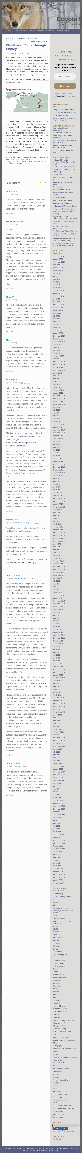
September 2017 (58, 438)
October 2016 (57, 470)
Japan (40, 157)
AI (53, 899)
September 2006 (58, 815)
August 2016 (57, 476)
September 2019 (58, 370)
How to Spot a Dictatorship (62, 203)
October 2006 (57, 812)
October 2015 (57, 504)
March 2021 (57, 327)
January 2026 (57, 259)
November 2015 (58, 501)
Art (53, 905)
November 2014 (58, 535)
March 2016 (57, 490)
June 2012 (56, 618)
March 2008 (57, 763)
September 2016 (58, 473)
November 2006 (58, 809)
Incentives (56, 1003)
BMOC (32, 30)
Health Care (57, 986)
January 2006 (57, 837)
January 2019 (57, 393)
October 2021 (57, 307)
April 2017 (56, 453)
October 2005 (57, 846)
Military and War (58, 1026)
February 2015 (58, 527)
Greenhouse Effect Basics (62, 133)
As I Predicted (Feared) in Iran (64, 112)
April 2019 (56, 384)
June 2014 (56, 550)
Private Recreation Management (64, 1057)
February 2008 (58, 766)
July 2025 (56, 276)
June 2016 (56, 481)
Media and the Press (60, 1023)
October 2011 (57, 641)
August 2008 (57, 749)
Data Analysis (57, 937)
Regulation (56, 1071)
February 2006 (58, 835)
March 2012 (57, 627)
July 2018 (56, 410)
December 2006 (58, 806)
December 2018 (58, 396)
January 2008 (57, 769)
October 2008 (57, 743)
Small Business (58, 1083)
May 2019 (56, 381)
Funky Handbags (59, 197)
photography (57, 1046)
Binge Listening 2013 (39, 42)
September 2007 (58, 780)
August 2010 (57, 681)
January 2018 (57, 427)
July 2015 (56, 513)
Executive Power (58, 960)
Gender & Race (58, 975)
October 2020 (57, 339)
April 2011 (56, 658)
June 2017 (56, 447)
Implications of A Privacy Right (64, 206)
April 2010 (56, 692)
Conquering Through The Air (63, 110)
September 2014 (58, 541)
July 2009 (56, 718)
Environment (57, 952)
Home (8, 30)
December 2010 (58, 669)
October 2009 (57, 709)
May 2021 (56, 322)
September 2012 (58, 609)
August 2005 (57, 852)
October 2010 (57, 675)
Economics (21, 161)
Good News (56, 980)
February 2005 (58, 869)
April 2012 (56, 624)
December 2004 (58, 874)
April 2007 (56, 795)
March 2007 (57, 797)
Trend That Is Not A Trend (62, 1106)
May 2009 (56, 723)
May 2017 (56, 450)
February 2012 (58, 629)
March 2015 (57, 524)
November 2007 (58, 775)
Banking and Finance (60, 908)
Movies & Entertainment (61, 1032)
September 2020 (58, 342)
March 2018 (57, 421)
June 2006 (56, 823)
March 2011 (57, 661)
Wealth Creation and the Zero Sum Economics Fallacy (63, 240)
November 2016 (58, 467)
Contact (10, 32)
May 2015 (56, 518)
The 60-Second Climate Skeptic (64, 231)
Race (54, 1066)
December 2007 (58, 772)
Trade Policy (57, 1097)
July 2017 (56, 444)
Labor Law (56, 1017)
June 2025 (56, 279)
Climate (55, 926)
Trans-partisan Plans (60, 1100)
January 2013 (57, 598)
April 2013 (56, 590)
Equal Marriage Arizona (61, 955)
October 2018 (57, 402)
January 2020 (57, 359)
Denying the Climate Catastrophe (60, 129)
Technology (56, 1091)
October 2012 (57, 607)
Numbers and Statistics (61, 1037)
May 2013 (56, 587)
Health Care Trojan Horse (62, 200)
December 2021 (58, 302)
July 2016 (56, 478)
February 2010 (58, 698)
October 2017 (57, 436)
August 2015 (57, 510)
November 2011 (58, 638)
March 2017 (57, 456)
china (18, 157)
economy (25, 157)
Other (54, 1043)
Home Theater (57, 994)
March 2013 (57, 592)
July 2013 (56, 581)
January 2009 (57, 735)
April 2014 (56, 555)
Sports (54, 1086)
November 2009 (58, 706)
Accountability (57, 894)
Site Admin (56, 1139)
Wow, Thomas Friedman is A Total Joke (22, 38)
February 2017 (58, 459)
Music (54, 1034)
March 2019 (57, 387)
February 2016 (58, 493)
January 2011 (57, 666)
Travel (54, 1103)
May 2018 (56, 416)
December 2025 (58, 262)
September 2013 (58, 575)
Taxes (54, 1089)
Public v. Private (58, 1063)
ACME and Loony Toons (61, 897)
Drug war (56, 940)
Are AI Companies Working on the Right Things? (63, 119)
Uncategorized (58, 1114)
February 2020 (58, 356)
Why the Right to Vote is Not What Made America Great (63, 244)
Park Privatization (46, 30)
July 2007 (56, 786)
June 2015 (56, 515)
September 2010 (58, 678)
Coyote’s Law (57, 187)
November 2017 (58, 433)
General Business (59, 977)
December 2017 (58, 430)
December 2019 (58, 362)
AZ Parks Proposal (65, 30)
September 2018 (58, 404)
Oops (54, 107)
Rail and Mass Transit (60, 1069)
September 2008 (58, 746)
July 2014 (56, 547)
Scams (55, 1074)
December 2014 (58, 533)
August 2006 (57, 817)
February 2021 (58, 330)
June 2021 (56, 319)
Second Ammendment (60, 1080)
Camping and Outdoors (61, 918)
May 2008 (56, 758)
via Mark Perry (40, 79)
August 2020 (57, 345)
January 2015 (57, 530)
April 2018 (56, 419)
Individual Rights (58, 1006)
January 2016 (57, 495)
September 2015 (58, 507)
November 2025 (58, 265)
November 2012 (58, 604)
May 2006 (56, 826)
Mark (17, 383)
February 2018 (58, 424)
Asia (13, 157)
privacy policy (60, 96)
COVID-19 (56, 929)
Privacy (55, 1054)
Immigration (56, 1000)
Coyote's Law (57, 932)
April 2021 (56, 325)
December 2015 (58, 498)
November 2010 (58, 672)
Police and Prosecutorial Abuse (64, 1049)
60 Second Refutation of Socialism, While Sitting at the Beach (63, 162)
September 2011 (58, 644)
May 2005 (56, 860)
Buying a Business (59, 174)
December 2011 (58, 635)
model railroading (59, 1029)
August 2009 (57, 715)
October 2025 (57, 268)
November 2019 (58, 364)
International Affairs (38, 161)
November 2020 (58, 336)
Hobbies (55, 992)
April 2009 (56, 726)
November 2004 (58, 877)
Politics (55, 1051)
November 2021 (58, 305)
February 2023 (58, 296)
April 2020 (56, 350)
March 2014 (57, 558)
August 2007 (57, 783)
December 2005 (58, 840)
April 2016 (56, 487)
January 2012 (57, 632)
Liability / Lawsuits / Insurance (63, 1020)
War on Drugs (57, 1117)
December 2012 (58, 601)
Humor (55, 997)
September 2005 (58, 849)
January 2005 (57, 872)
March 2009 (57, 729)
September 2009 (58, 712)
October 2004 (57, 880)
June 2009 (56, 721)
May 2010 (56, 689)
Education (56, 946)
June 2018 (56, 413)
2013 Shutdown (58, 891)
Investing (55, 1014)
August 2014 (57, 544)
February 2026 (58, 256)
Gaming (55, 969)
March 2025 (57, 288)
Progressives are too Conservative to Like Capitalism (64, 218)
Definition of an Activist (61, 190)
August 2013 (57, 578)
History (55, 989)
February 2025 (58, 290)
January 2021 (57, 333)
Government (57, 983)
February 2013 (58, 595)
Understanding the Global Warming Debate (62, 146)
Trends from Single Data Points (64, 1108)
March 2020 (57, 353)
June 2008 (56, 755)
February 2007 (58, 800)
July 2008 (56, 752)
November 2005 (58, 843)
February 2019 (58, 390)
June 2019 (56, 379)
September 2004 (58, 883)
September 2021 (58, 310)
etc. (53, 957)
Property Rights (58, 1060)
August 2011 (57, 647)
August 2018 (57, 407)
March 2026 (57, 253)
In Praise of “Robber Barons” (63, 209)
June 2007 (56, 789)
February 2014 (58, 561)
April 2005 (56, 863)
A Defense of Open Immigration (64, 167)
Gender (55, 972)
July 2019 (56, 376)
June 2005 (56, 857)
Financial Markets (59, 963)
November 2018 (58, 399)
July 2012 (56, 615)
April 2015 (56, 521)
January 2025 (57, 293)
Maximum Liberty (21, 523)
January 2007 (57, 803)
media (14, 159)
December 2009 (58, 704)
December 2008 (58, 738)
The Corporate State (60, 1094)
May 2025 (56, 282)
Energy (55, 949)
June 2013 (56, 584)
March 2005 (57, 866)
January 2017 (57, 461)
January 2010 (57, 701)
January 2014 (57, 564)
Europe (33, 157)
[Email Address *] (65, 76)
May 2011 (56, 655)
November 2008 (58, 740)
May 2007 (56, 792)
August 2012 (57, 612)
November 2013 (58, 570)
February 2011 (58, 664)
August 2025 (57, 273)
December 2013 (58, 567)
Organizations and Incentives (63, 1040)
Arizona (55, 902)
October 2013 (57, 572)
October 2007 (57, 778)
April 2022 (56, 299)
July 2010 (56, 683)
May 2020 (56, 347)
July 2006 (56, 820)
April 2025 (56, 285)
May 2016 (56, 484)
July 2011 (56, 649)
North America (24, 159)
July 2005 (56, 854)
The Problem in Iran (60, 115)
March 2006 (57, 832)
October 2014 (57, 538)
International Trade (14, 164)
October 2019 (57, 367)
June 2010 (56, 686)
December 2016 (58, 464)
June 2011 (56, 652)
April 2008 (56, 760)
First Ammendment (59, 966)
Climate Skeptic (20, 30)
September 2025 (58, 270)
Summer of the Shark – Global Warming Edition (64, 141)
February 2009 (58, 732)
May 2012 (56, 621)
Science (55, 1077)
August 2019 (57, 373)
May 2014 (56, 552)
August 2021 (57, 313)
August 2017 (57, 441)
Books (54, 916)
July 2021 (56, 316)
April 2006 (56, 829)
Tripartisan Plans (58, 1111)
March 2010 (57, 695)
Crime (54, 935)
